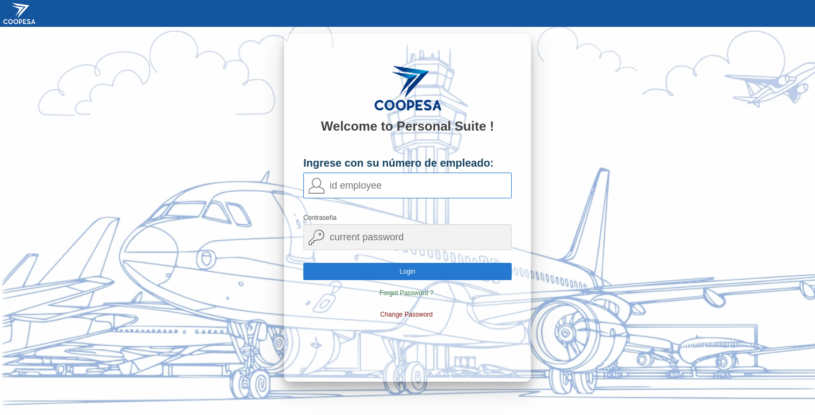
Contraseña (320, 217)
